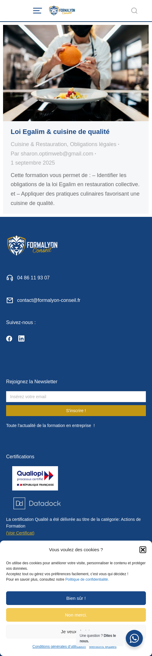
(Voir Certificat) (20, 533)
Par (52, 154)
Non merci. (76, 614)
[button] (143, 550)
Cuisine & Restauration (39, 144)
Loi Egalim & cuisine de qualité (60, 131)
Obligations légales (93, 144)
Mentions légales (103, 646)
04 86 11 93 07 (33, 277)
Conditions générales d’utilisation (59, 646)
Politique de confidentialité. (87, 579)
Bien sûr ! (75, 598)
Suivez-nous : (21, 322)
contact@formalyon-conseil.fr (48, 300)
